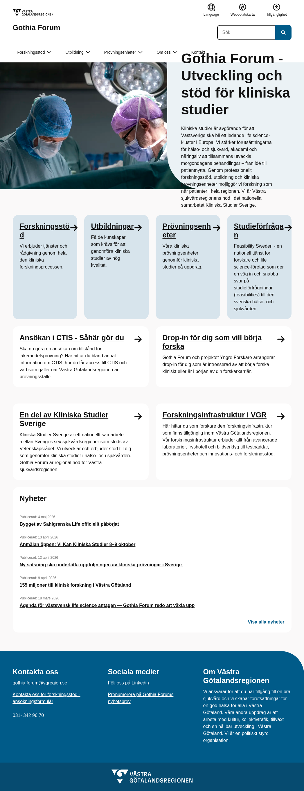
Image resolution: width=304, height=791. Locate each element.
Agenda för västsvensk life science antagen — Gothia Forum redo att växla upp (107, 605)
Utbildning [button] (77, 52)
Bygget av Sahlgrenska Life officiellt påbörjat (69, 524)
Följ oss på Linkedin (129, 682)
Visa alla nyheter (266, 621)
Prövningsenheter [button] (123, 52)
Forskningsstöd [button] (34, 52)
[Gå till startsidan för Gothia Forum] (36, 20)
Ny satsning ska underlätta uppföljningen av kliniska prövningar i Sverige (101, 564)
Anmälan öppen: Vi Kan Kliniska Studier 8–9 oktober (78, 544)
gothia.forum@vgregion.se (40, 682)
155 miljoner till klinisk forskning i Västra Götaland (75, 585)
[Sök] (246, 32)
